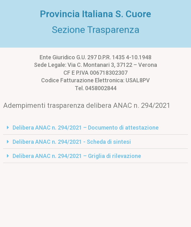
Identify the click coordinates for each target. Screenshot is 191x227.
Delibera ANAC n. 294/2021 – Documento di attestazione (86, 127)
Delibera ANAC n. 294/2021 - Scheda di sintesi (72, 141)
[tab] (95, 127)
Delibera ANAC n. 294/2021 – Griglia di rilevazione (77, 156)
